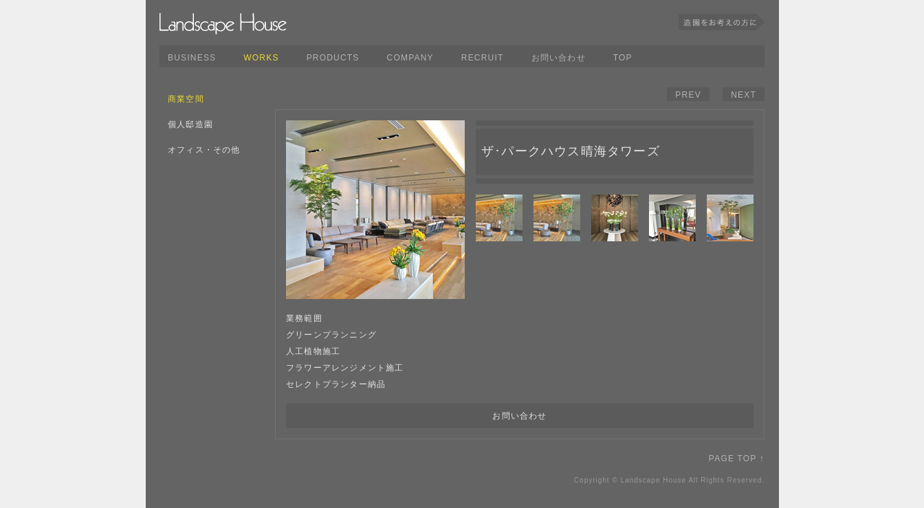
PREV (688, 95)
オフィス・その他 (204, 150)
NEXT (743, 95)
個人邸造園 (190, 124)
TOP (622, 58)
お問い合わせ (558, 58)
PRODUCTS (333, 58)
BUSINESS (192, 58)
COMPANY (410, 58)
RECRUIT (482, 58)
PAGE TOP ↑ (736, 458)
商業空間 (186, 99)
